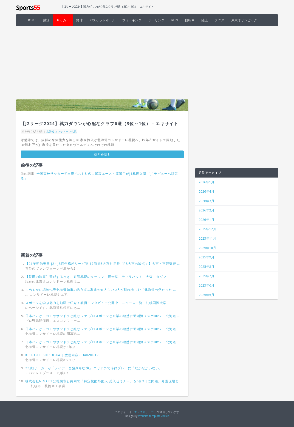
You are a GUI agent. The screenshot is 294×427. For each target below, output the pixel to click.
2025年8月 (206, 266)
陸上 (204, 20)
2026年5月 (206, 182)
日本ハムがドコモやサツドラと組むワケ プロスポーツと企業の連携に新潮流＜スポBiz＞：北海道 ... (102, 316)
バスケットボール (102, 20)
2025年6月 (206, 285)
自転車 (190, 20)
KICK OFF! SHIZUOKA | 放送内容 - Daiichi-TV (62, 355)
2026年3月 (206, 201)
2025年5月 (206, 295)
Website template (149, 416)
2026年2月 (206, 210)
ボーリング (156, 20)
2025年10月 (207, 248)
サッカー (63, 20)
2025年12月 (207, 229)
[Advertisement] (147, 63)
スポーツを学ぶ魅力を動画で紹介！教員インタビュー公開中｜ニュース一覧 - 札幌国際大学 (96, 303)
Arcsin (165, 416)
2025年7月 (206, 276)
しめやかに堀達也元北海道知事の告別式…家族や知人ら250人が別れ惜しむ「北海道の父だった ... (100, 289)
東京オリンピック (244, 20)
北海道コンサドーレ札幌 (61, 131)
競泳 (46, 20)
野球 (79, 20)
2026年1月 (206, 219)
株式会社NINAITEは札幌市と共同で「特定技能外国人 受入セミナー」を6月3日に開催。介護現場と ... (104, 381)
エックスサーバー (145, 412)
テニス (219, 20)
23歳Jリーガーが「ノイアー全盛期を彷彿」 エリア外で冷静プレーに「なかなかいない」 (93, 368)
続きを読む (102, 154)
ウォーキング (131, 20)
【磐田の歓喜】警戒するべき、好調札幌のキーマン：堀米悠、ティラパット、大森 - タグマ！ (97, 276)
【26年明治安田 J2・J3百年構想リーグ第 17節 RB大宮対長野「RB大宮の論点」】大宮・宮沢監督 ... (103, 263)
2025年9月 (206, 257)
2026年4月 (206, 191)
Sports (28, 7)
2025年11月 (207, 238)
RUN (174, 20)
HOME (31, 20)
